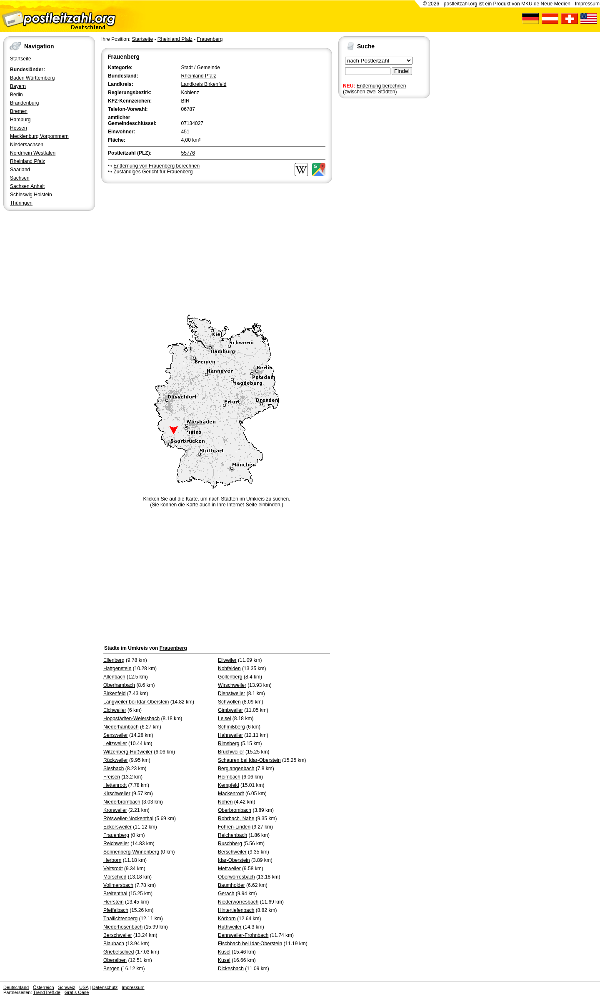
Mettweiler (229, 868)
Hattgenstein (117, 668)
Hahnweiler (230, 735)
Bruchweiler (231, 752)
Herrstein (113, 902)
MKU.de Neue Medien (545, 4)
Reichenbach (232, 835)
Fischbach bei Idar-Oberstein (250, 943)
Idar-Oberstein (234, 860)
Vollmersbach (118, 885)
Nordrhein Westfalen (32, 153)
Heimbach (229, 777)
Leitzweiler (115, 743)
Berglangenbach (236, 768)
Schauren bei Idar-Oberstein (249, 760)
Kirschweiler (116, 793)
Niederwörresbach (238, 902)
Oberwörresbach (236, 877)
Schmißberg (231, 727)
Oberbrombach (234, 810)
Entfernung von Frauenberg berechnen (156, 166)
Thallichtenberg (120, 918)
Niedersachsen (26, 145)
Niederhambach (121, 727)
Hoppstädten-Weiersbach (131, 718)
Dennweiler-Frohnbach (243, 935)
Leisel (224, 718)
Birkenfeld (114, 693)
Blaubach (113, 943)
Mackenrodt (231, 793)
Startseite (20, 59)
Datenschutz (105, 987)
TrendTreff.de (46, 992)
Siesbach (113, 768)
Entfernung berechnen (381, 86)
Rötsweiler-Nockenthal (128, 818)
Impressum (587, 4)
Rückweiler (115, 760)
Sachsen (20, 178)
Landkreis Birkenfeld (204, 84)
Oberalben (115, 960)
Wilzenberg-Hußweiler (127, 752)
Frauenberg (209, 39)
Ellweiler (227, 660)
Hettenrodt (115, 785)
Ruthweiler (230, 927)
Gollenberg (230, 677)
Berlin (16, 95)
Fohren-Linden (234, 827)
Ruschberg (230, 843)
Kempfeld (228, 785)
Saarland (20, 170)
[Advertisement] (216, 247)
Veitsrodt (113, 868)
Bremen (19, 111)
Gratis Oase (77, 992)
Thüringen (21, 203)
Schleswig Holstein (31, 195)
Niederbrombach (121, 802)
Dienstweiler (231, 693)
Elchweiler (114, 710)
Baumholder (231, 885)
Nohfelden (229, 668)
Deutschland (16, 987)
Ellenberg (114, 660)
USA (83, 987)
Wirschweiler (232, 685)
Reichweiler (116, 843)
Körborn (227, 918)
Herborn (112, 860)
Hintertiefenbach (236, 910)
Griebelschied (118, 952)
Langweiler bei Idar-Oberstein (136, 702)
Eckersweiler (117, 827)
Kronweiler (115, 810)
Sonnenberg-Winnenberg (131, 852)
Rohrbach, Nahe (236, 818)
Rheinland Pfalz (27, 161)
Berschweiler (232, 852)
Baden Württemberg (32, 78)
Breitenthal (115, 893)
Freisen (111, 777)
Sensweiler (115, 735)
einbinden (269, 505)
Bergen (111, 968)
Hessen (18, 128)
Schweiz (66, 987)
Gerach (226, 893)
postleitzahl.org (461, 4)
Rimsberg (228, 743)
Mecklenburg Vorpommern (39, 136)
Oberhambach (119, 685)
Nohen (225, 802)
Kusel (224, 952)
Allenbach (114, 677)
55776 (188, 153)
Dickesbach (231, 968)
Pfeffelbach (115, 910)
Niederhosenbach (122, 927)
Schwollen (229, 702)
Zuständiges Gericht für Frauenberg (152, 172)
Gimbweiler (230, 710)
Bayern (18, 86)
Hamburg (20, 120)
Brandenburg (24, 103)
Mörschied (114, 877)
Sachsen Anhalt (27, 186)
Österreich (43, 987)
